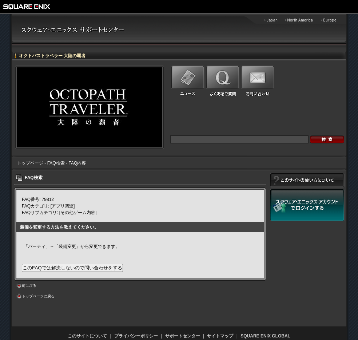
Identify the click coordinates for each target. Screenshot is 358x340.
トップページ (30, 163)
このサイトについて (87, 336)
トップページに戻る (38, 296)
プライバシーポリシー (136, 336)
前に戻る (29, 286)
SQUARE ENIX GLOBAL (265, 336)
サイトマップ (220, 336)
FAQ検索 (56, 163)
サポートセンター (182, 336)
